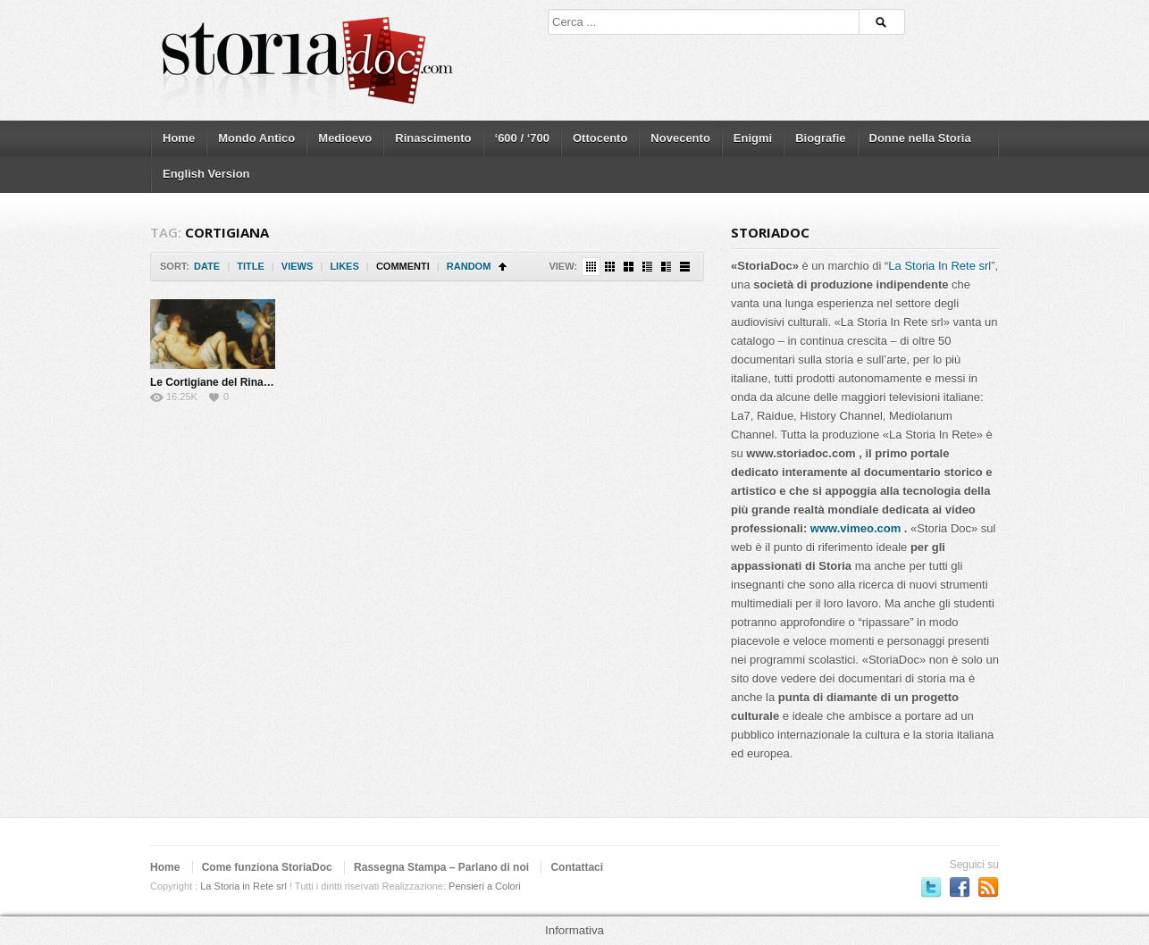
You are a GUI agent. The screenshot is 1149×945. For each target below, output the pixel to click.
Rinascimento (433, 138)
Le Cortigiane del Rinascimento (230, 382)
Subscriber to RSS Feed (988, 887)
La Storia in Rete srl (243, 886)
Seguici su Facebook (959, 887)
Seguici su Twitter (931, 887)
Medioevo (345, 138)
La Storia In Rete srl (939, 265)
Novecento (679, 138)
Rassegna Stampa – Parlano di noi (441, 867)
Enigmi (753, 138)
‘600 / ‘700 (522, 138)
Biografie (820, 138)
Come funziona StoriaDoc (267, 867)
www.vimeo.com (855, 528)
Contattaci (576, 867)
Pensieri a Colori (485, 886)
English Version (206, 173)
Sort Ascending (502, 266)
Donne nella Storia (920, 138)
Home (179, 138)
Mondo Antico (256, 138)
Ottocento (600, 138)
